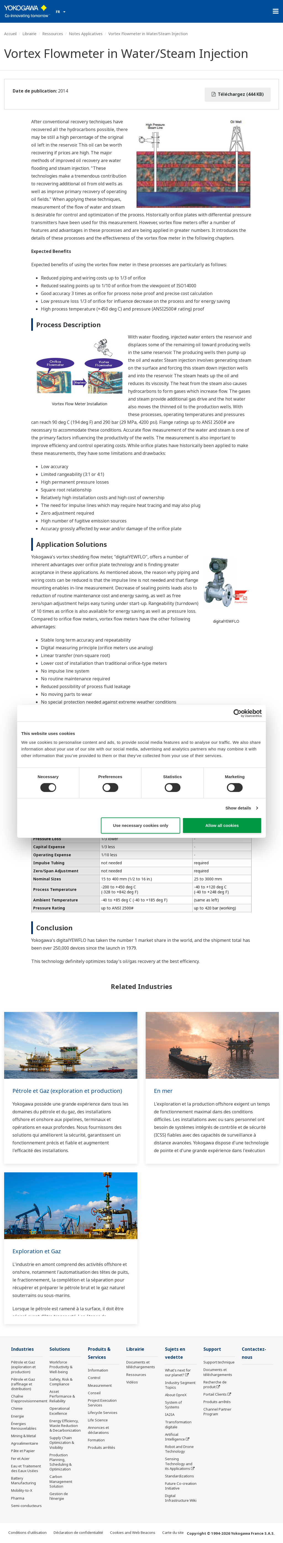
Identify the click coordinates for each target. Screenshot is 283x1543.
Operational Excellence (59, 1411)
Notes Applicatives (86, 33)
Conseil (94, 1392)
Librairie (29, 33)
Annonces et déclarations (98, 1430)
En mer (163, 1091)
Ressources (52, 33)
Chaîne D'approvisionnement (29, 1398)
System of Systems (173, 1404)
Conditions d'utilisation (27, 1532)
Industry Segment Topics (180, 1385)
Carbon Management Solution (60, 1481)
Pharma (17, 1498)
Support (212, 1349)
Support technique (219, 1362)
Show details (238, 808)
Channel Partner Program (217, 1411)
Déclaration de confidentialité (78, 1532)
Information (98, 1370)
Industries (22, 1349)
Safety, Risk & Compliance (60, 1381)
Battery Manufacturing (23, 1480)
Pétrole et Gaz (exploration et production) (67, 1091)
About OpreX (176, 1394)
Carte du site (173, 1532)
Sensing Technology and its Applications (178, 1463)
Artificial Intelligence (175, 1437)
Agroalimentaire (24, 1443)
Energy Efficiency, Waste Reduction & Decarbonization (65, 1425)
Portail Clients (215, 1394)
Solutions (59, 1349)
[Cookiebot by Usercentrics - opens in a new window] (237, 713)
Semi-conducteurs (26, 1505)
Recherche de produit (215, 1384)
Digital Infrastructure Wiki (180, 1498)
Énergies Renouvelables (23, 1426)
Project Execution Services (102, 1403)
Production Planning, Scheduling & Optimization (60, 1462)
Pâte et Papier (23, 1450)
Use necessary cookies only (140, 825)
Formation (96, 1439)
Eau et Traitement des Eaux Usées (26, 1468)
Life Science (98, 1420)
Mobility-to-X (21, 1490)
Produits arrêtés (101, 1447)
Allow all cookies (222, 825)
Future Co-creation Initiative (180, 1486)
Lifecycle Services (102, 1412)
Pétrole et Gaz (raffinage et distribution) (23, 1384)
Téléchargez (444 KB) (238, 94)
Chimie (17, 1408)
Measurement (100, 1385)
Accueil (10, 33)
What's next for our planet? (178, 1372)
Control (94, 1377)
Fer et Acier (20, 1458)
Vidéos (132, 1382)
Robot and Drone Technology (179, 1449)
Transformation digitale (178, 1424)
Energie (17, 1416)
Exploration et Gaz (36, 1251)
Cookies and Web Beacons (132, 1532)
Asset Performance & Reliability (62, 1396)
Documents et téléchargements (140, 1364)
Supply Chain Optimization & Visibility (61, 1442)
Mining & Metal (23, 1435)
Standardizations (179, 1475)
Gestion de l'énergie (58, 1496)
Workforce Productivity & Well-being (60, 1367)
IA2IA (169, 1414)
